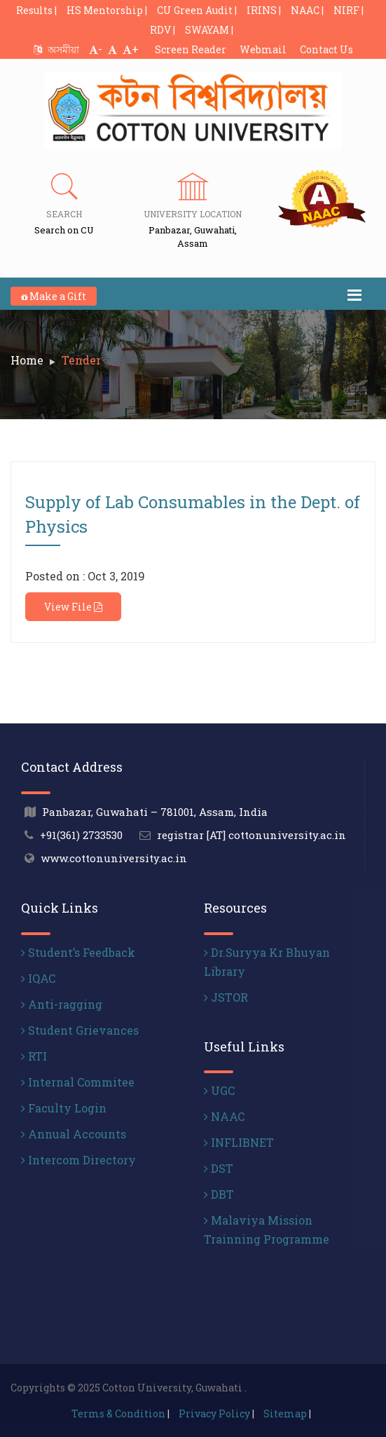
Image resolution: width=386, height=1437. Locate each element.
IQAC (38, 978)
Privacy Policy (214, 1413)
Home (27, 360)
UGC (219, 1090)
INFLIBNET (239, 1142)
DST (218, 1168)
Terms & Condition (118, 1413)
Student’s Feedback (78, 952)
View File (73, 606)
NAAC (224, 1116)
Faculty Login (63, 1108)
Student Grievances (80, 1030)
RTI (34, 1056)
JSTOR (226, 997)
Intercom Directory (78, 1159)
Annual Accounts (73, 1133)
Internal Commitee (78, 1082)
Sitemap (285, 1413)
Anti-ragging (61, 1004)
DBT (219, 1194)
